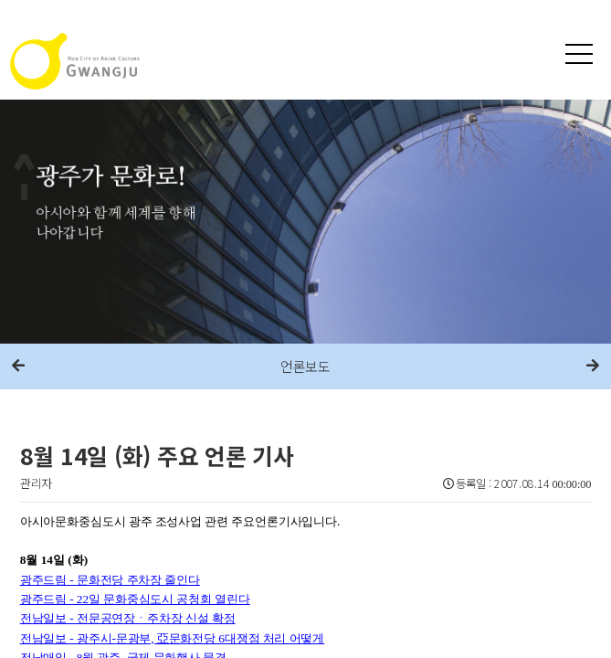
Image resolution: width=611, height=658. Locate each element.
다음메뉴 (592, 366)
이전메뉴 (18, 366)
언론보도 (305, 366)
